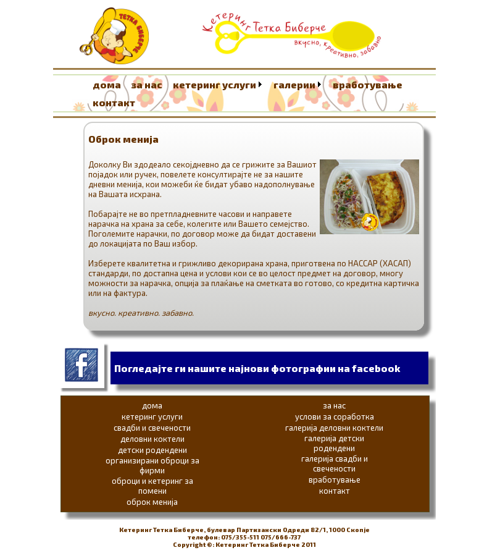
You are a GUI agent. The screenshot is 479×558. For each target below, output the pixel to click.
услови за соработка (334, 416)
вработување (367, 84)
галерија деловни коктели (334, 428)
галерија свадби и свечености (334, 463)
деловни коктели (152, 439)
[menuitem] (110, 84)
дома (107, 84)
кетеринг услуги (214, 84)
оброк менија (152, 502)
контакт (114, 102)
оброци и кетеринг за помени (152, 486)
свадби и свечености (152, 428)
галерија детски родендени (334, 443)
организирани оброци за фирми (152, 465)
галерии (294, 84)
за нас (146, 84)
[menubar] (263, 93)
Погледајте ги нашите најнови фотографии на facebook (257, 368)
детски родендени (152, 450)
